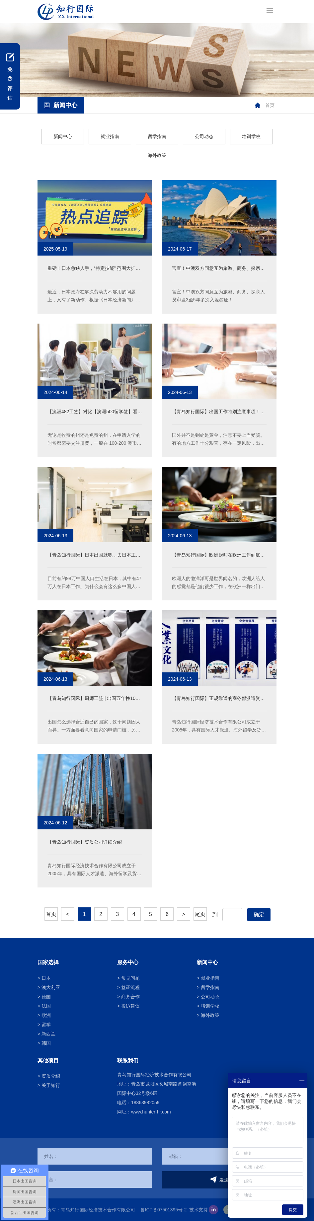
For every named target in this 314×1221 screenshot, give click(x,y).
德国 (46, 996)
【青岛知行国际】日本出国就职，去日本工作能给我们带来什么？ (93, 555)
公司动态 (204, 136)
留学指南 (157, 136)
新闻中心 (62, 136)
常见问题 (130, 978)
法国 (46, 1006)
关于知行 (50, 1085)
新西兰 (48, 1033)
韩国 (46, 1043)
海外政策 (157, 155)
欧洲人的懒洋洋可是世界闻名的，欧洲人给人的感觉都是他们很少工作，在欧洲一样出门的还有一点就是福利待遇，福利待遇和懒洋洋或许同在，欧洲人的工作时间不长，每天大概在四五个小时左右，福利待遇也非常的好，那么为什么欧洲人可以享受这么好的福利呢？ (218, 583)
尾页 (200, 914)
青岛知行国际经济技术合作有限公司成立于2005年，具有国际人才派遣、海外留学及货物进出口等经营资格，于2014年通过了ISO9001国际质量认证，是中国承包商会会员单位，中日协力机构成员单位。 (219, 726)
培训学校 (251, 136)
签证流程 (130, 987)
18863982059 (145, 1102)
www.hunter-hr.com (151, 1111)
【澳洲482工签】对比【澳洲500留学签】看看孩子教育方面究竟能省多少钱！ (94, 412)
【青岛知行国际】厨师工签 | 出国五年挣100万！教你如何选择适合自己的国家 (92, 699)
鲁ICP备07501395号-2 (163, 1209)
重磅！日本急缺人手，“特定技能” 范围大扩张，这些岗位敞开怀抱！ (91, 269)
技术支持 (198, 1209)
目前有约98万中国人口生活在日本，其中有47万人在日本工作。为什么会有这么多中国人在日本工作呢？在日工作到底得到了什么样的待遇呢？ (94, 583)
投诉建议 (130, 1006)
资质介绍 (50, 1076)
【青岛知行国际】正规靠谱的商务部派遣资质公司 (218, 699)
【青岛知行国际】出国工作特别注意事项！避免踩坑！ (218, 412)
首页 (270, 105)
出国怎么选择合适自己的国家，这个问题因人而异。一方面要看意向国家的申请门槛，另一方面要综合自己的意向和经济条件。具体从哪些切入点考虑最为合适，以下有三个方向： (93, 726)
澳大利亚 (50, 987)
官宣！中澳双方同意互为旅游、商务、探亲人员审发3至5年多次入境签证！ (218, 269)
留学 (46, 1024)
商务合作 (130, 996)
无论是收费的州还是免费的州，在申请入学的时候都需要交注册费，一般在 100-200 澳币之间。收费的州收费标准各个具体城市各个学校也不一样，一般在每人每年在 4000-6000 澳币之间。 (94, 439)
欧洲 (46, 1015)
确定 (259, 914)
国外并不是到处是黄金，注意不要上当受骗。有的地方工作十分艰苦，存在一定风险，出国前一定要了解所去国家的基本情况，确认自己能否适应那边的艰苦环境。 (218, 439)
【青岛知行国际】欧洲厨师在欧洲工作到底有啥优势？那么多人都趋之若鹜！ (218, 555)
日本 (46, 978)
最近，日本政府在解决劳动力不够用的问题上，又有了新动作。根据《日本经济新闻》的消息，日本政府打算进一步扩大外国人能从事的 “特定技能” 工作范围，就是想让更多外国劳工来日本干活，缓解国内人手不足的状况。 (94, 296)
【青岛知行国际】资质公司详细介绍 (84, 842)
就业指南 (110, 136)
